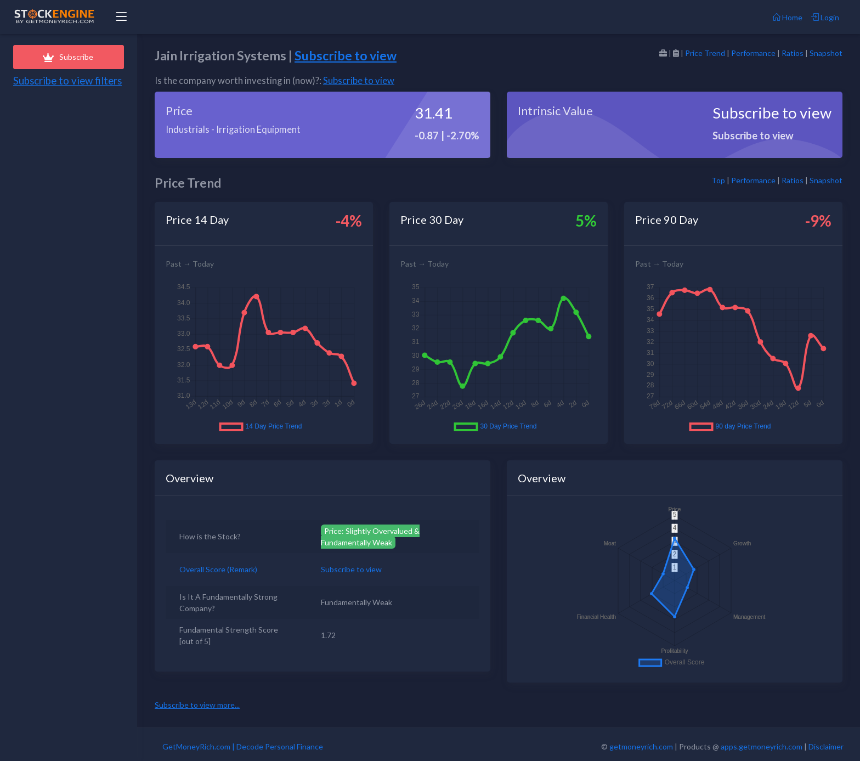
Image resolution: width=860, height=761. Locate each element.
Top (718, 180)
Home (787, 17)
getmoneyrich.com (641, 746)
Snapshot (826, 53)
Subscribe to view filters (67, 81)
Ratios (793, 53)
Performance (753, 53)
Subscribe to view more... (197, 704)
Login (825, 17)
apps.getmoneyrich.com (761, 746)
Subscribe (68, 57)
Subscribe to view (346, 55)
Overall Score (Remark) (218, 569)
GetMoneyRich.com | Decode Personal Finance (242, 746)
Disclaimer (826, 746)
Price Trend (705, 53)
